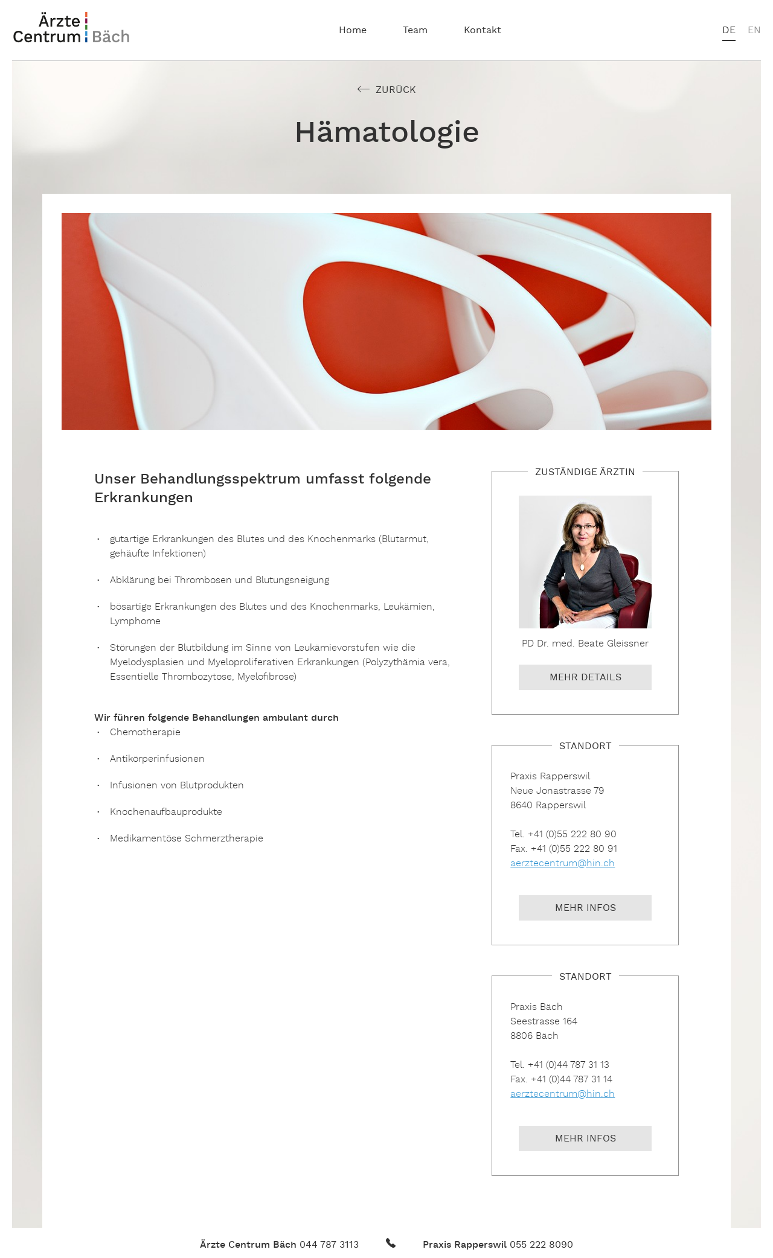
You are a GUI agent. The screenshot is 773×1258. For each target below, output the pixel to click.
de (729, 30)
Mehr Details (585, 678)
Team (415, 30)
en (754, 30)
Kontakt (482, 30)
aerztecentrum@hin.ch (562, 863)
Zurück (396, 90)
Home (353, 30)
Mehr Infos (585, 908)
